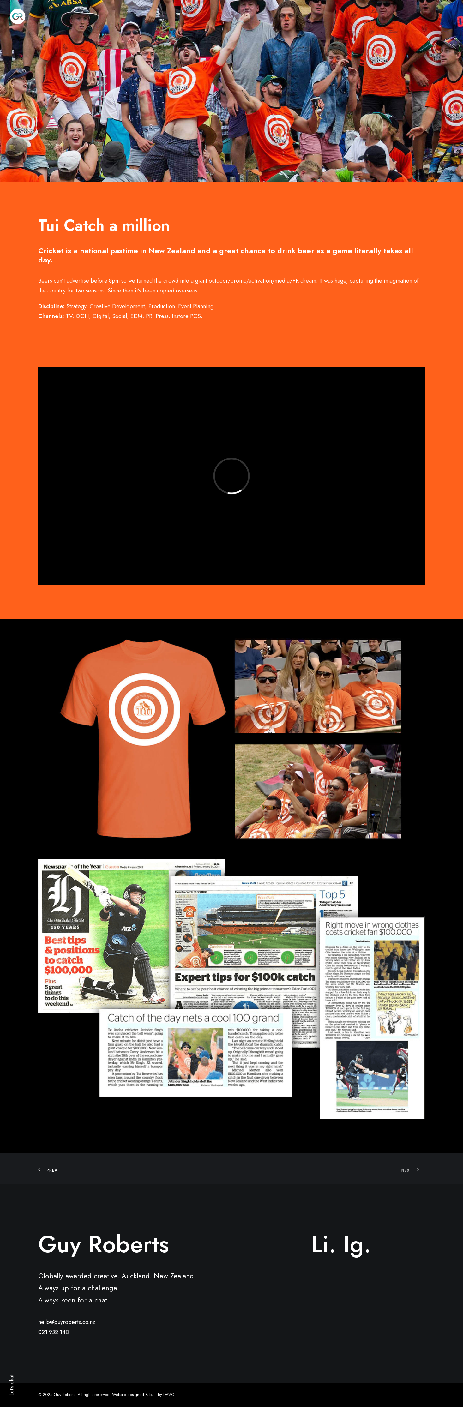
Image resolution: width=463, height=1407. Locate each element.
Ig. (357, 1244)
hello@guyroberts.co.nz (66, 1322)
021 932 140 (53, 1332)
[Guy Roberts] (18, 16)
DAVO (168, 1395)
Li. (323, 1244)
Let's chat (11, 1385)
